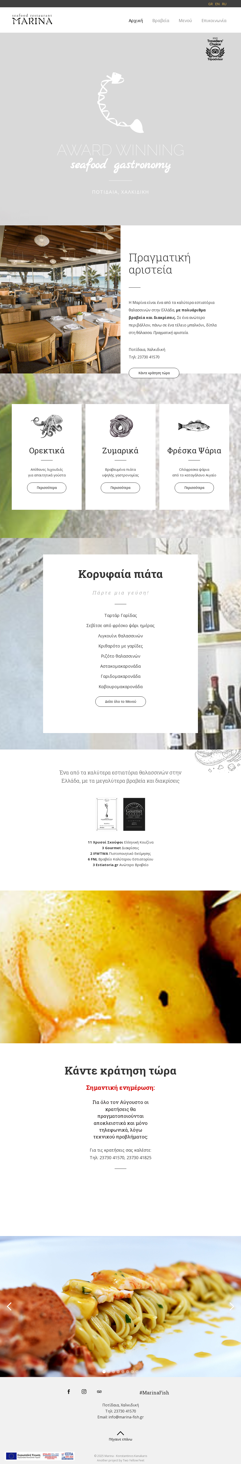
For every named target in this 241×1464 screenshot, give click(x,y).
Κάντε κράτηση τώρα (154, 373)
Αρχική (136, 20)
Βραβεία (160, 20)
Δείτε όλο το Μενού (120, 701)
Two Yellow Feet (133, 1460)
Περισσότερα (47, 487)
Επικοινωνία (213, 20)
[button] (9, 1306)
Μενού (185, 20)
